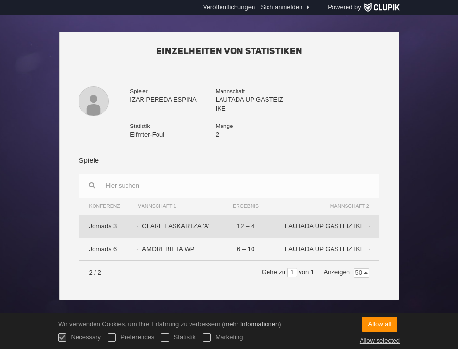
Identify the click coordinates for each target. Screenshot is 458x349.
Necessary (79, 337)
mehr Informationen (251, 324)
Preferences (131, 337)
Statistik (178, 337)
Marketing (223, 337)
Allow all (380, 324)
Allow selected (380, 340)
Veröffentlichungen (229, 7)
